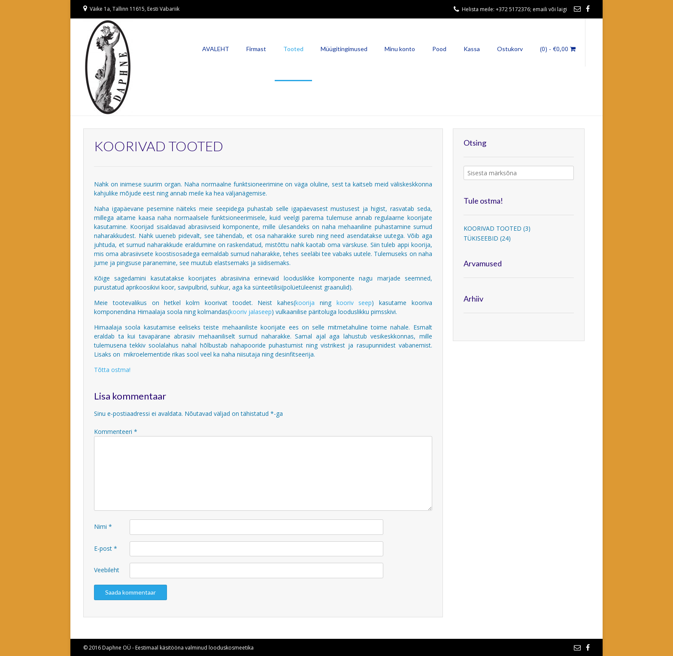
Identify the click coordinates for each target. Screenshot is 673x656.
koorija (307, 303)
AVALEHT (215, 48)
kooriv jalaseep (251, 312)
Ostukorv (510, 48)
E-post (105, 548)
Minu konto (400, 48)
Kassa (472, 48)
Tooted (293, 48)
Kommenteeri (115, 431)
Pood (439, 48)
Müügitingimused (344, 48)
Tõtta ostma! (112, 370)
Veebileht (106, 570)
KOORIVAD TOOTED (492, 228)
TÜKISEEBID (481, 238)
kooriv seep (354, 303)
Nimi (103, 526)
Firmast (256, 48)
